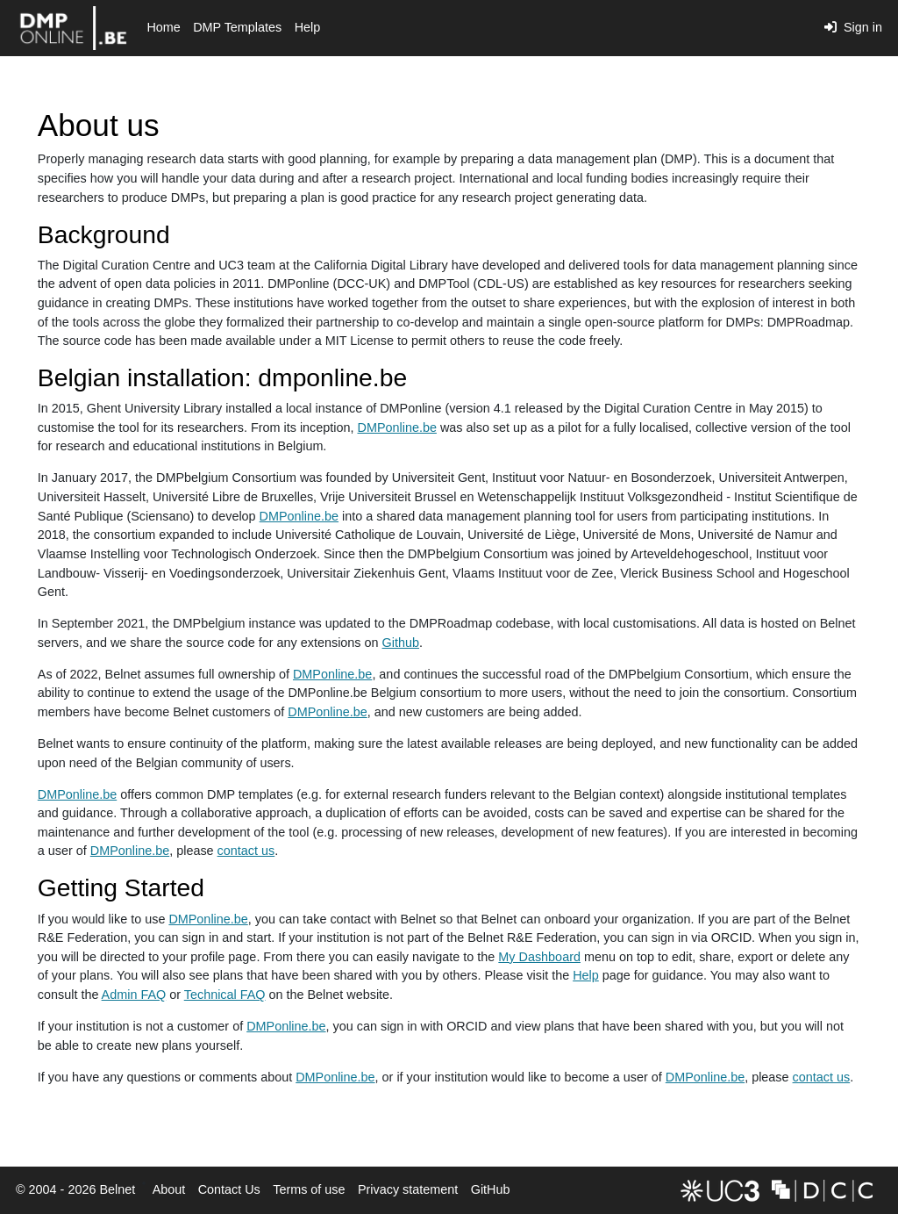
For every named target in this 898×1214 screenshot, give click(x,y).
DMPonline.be (397, 427)
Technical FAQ (225, 995)
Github (400, 643)
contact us (246, 851)
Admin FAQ (134, 995)
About (169, 1189)
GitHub (487, 1194)
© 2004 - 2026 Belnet (75, 1189)
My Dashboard (539, 957)
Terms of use (309, 1189)
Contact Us (229, 1189)
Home (163, 27)
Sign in (853, 27)
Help (308, 27)
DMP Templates (237, 27)
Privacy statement (408, 1189)
